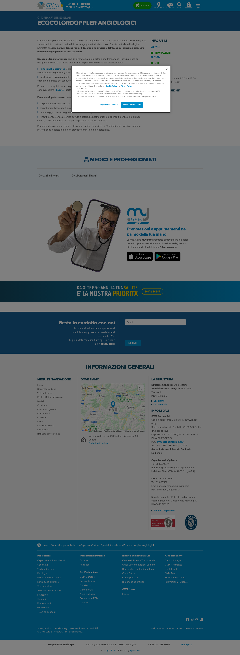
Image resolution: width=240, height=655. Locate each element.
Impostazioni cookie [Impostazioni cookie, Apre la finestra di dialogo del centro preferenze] (109, 104)
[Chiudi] (166, 69)
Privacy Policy (126, 86)
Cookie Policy (111, 86)
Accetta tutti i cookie (132, 104)
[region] (121, 89)
